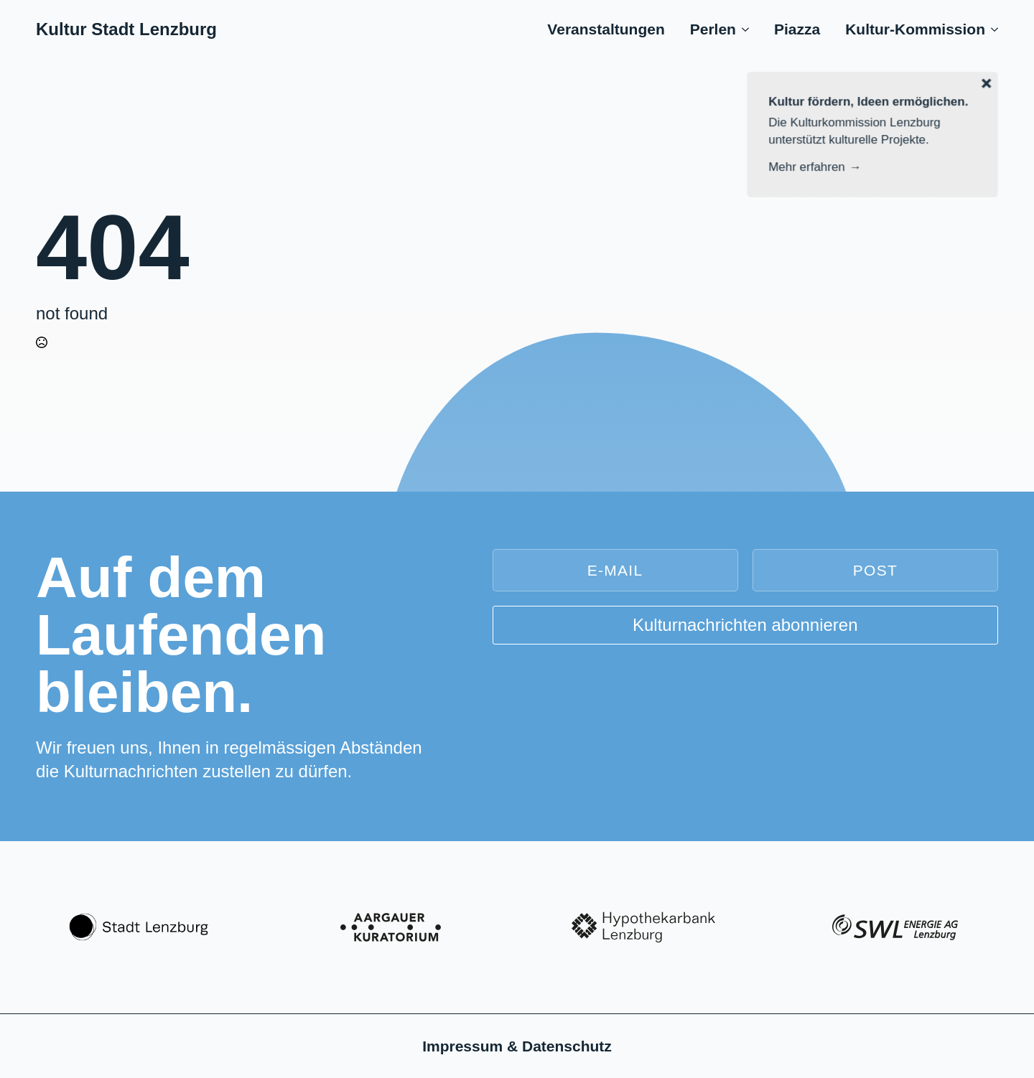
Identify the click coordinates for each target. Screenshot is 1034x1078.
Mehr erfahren (808, 167)
